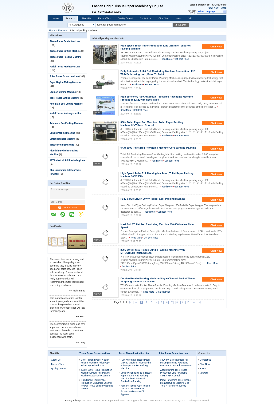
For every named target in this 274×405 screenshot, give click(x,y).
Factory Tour (104, 18)
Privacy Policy (72, 400)
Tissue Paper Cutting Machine (65, 51)
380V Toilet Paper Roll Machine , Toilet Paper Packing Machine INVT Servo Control (151, 124)
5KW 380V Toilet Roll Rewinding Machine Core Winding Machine (158, 147)
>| (200, 302)
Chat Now (213, 8)
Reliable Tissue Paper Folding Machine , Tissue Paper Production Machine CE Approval (136, 390)
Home (56, 18)
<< (136, 302)
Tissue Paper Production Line (65, 41)
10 (187, 302)
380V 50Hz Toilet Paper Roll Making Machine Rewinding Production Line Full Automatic (175, 363)
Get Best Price (181, 59)
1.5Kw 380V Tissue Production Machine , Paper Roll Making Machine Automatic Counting (96, 373)
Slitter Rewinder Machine (63, 139)
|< (130, 302)
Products (70, 18)
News (179, 18)
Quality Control (125, 18)
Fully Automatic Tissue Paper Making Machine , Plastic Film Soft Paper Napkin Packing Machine (136, 364)
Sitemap (204, 373)
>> (194, 302)
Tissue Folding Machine (62, 144)
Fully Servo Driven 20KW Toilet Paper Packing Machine (152, 198)
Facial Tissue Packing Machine (65, 113)
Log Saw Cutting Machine (63, 92)
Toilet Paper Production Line (64, 76)
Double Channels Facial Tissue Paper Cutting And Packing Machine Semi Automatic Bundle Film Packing (136, 377)
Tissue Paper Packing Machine (65, 57)
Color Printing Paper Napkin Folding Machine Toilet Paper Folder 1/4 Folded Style (95, 363)
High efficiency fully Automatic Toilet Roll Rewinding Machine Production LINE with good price (156, 98)
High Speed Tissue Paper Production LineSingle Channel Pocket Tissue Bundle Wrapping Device (97, 384)
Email (223, 8)
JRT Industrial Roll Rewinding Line (67, 160)
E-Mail (203, 368)
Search (182, 24)
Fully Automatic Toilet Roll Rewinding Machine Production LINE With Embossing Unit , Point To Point (157, 73)
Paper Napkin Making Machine (65, 82)
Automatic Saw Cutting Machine (66, 103)
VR (190, 18)
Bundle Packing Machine (62, 133)
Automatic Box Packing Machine (66, 123)
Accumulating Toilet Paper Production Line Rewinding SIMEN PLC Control (173, 373)
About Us (86, 18)
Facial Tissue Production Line (65, 66)
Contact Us (145, 18)
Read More (167, 59)
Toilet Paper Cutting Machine (65, 98)
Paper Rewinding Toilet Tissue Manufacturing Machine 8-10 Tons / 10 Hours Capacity (175, 383)
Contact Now (67, 207)
